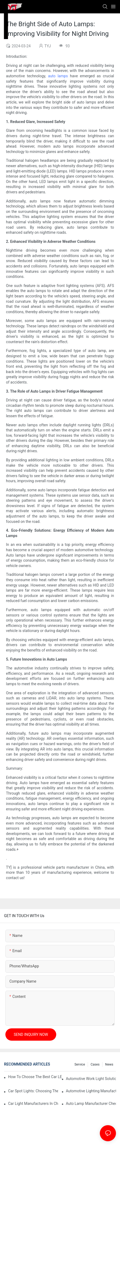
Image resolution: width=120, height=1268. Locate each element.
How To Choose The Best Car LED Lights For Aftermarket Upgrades (35, 1077)
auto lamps (58, 76)
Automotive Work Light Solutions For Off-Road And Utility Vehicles (91, 1079)
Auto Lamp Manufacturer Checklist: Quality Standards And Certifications (91, 1103)
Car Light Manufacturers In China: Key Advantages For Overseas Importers (33, 1103)
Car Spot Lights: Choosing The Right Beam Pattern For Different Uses (33, 1091)
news (109, 1064)
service (80, 1064)
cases (95, 1064)
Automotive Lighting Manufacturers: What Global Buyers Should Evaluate (91, 1091)
